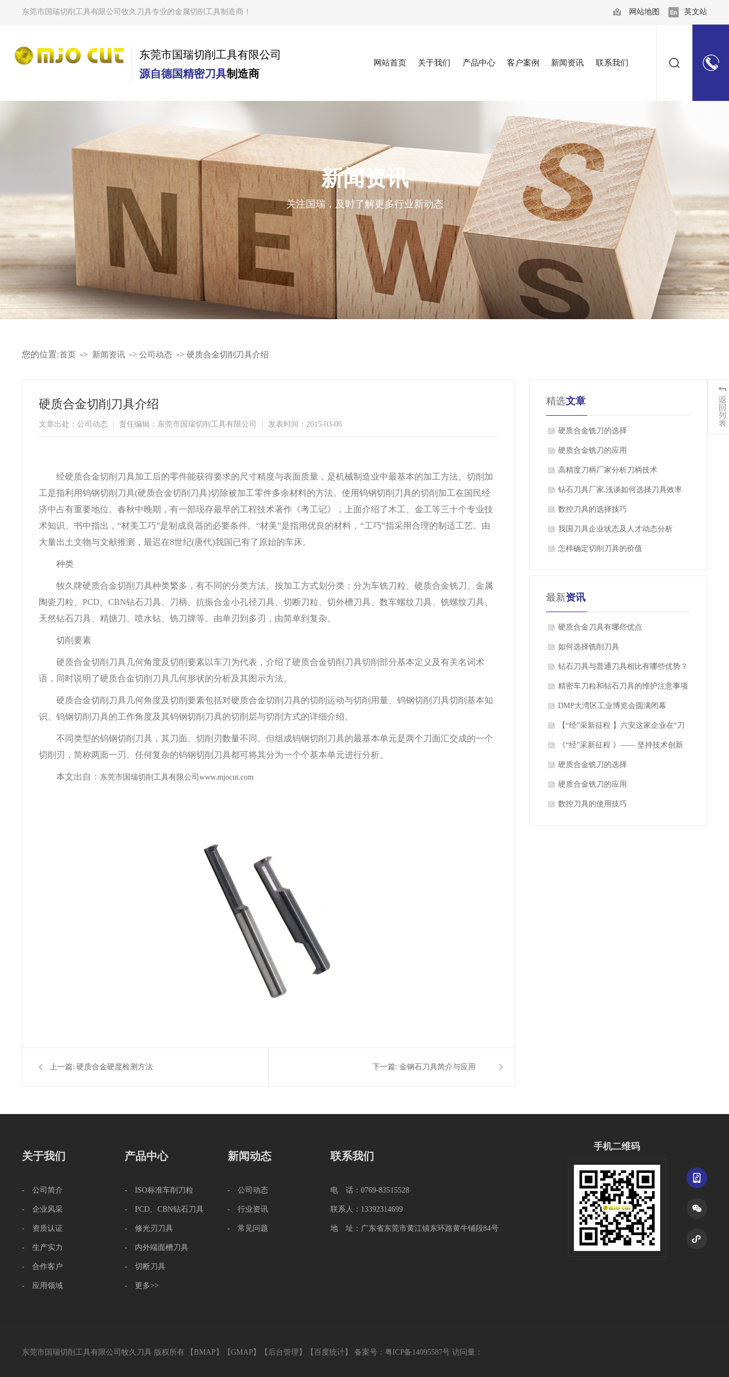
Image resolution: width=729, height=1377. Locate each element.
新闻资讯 (108, 354)
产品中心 (146, 1156)
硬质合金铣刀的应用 (592, 450)
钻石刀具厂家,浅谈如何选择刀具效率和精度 (620, 493)
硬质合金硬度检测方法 (114, 1067)
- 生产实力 (42, 1247)
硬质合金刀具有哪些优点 (600, 627)
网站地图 (644, 12)
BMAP (205, 1352)
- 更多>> (141, 1286)
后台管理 (283, 1352)
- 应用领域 (42, 1286)
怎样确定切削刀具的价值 (600, 548)
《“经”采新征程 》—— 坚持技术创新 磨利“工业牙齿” (620, 748)
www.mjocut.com (226, 777)
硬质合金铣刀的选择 (592, 431)
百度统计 (329, 1352)
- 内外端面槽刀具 (156, 1247)
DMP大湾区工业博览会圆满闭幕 (612, 706)
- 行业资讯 (248, 1209)
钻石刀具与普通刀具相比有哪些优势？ (623, 666)
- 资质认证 (42, 1228)
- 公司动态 (248, 1190)
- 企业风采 (42, 1209)
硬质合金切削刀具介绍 (228, 354)
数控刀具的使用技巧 (592, 804)
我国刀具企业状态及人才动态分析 (615, 529)
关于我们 (44, 1156)
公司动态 (155, 354)
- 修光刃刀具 (149, 1228)
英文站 (695, 12)
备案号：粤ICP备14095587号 (402, 1352)
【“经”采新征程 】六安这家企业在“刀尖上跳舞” (621, 728)
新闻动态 (249, 1156)
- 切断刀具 (145, 1266)
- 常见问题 (248, 1228)
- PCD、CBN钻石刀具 (164, 1209)
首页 (68, 354)
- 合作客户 (42, 1266)
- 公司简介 (42, 1190)
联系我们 (352, 1156)
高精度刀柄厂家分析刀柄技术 (607, 470)
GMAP (242, 1352)
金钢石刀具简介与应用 (437, 1067)
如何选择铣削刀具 (588, 647)
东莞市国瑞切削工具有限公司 (149, 777)
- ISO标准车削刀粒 (159, 1190)
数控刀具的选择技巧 (592, 509)
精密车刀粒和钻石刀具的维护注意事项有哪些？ (623, 689)
